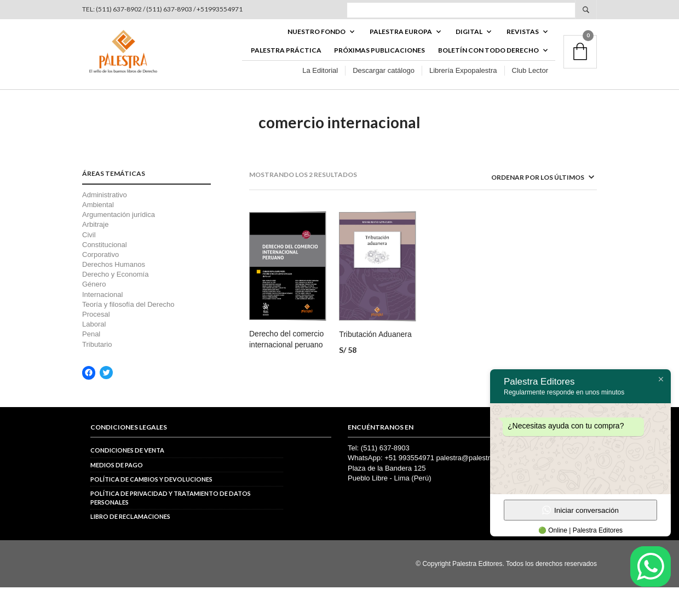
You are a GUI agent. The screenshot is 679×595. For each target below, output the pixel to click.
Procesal (96, 322)
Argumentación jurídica (118, 222)
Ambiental (98, 212)
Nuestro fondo (316, 36)
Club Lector (530, 76)
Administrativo (104, 202)
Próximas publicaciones (379, 56)
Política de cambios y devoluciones (151, 486)
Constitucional (104, 252)
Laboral (94, 332)
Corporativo (100, 262)
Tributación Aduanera (375, 342)
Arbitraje (95, 232)
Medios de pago (116, 472)
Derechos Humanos (113, 272)
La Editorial (320, 76)
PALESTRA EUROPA (401, 36)
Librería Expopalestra (463, 76)
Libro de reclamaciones (130, 524)
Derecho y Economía (115, 282)
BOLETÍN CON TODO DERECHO (488, 56)
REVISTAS (523, 36)
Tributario (97, 352)
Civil (89, 242)
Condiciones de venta (127, 457)
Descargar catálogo (384, 76)
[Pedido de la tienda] (528, 185)
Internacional (102, 302)
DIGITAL (469, 36)
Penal (91, 342)
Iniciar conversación (580, 510)
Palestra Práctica (286, 56)
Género (94, 292)
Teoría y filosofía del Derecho (128, 312)
